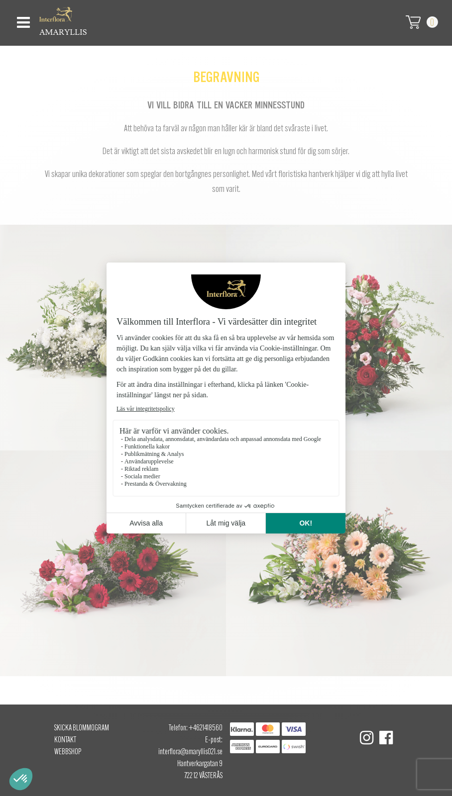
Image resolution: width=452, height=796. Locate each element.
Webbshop (67, 752)
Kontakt (65, 740)
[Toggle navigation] (22, 19)
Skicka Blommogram (81, 728)
